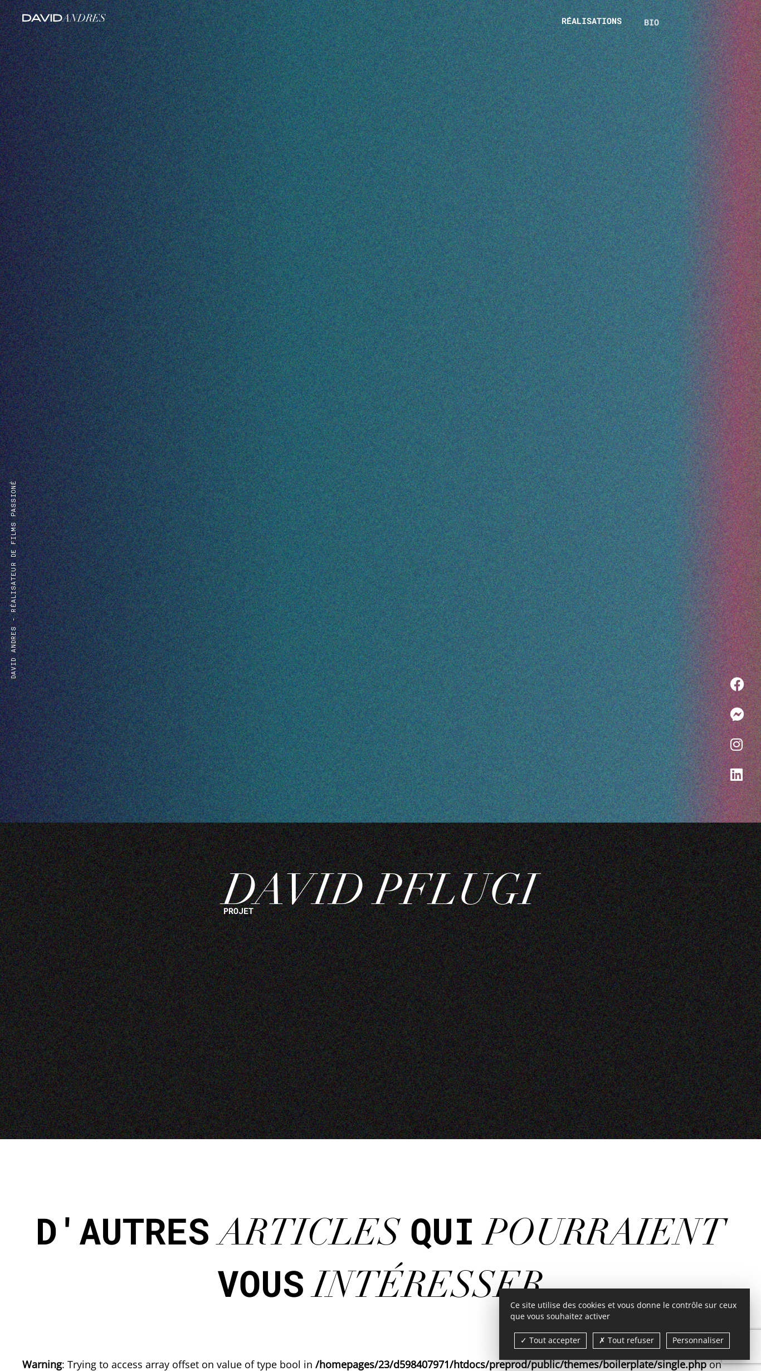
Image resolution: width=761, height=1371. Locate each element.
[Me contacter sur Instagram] (737, 744)
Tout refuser (626, 1340)
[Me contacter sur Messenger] (737, 714)
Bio (651, 31)
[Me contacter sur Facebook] (737, 684)
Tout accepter (550, 1340)
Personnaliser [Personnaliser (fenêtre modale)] (698, 1340)
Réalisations (592, 21)
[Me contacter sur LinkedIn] (737, 774)
